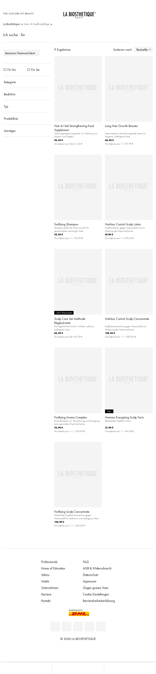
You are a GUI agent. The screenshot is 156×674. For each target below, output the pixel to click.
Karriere (46, 594)
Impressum (89, 581)
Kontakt (45, 601)
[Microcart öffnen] (148, 13)
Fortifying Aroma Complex (70, 417)
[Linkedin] (55, 626)
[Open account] (138, 13)
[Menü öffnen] (78, 668)
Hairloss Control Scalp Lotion (123, 224)
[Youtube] (78, 626)
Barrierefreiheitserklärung (99, 601)
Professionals (49, 562)
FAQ (86, 562)
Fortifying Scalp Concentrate (71, 512)
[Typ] (27, 106)
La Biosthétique (11, 24)
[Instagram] (89, 626)
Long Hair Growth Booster (121, 126)
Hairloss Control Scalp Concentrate (127, 319)
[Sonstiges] (27, 131)
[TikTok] (101, 626)
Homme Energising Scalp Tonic (124, 417)
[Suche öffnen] (130, 668)
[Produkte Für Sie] (28, 69)
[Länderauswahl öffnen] (128, 13)
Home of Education (53, 568)
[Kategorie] (27, 82)
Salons (45, 575)
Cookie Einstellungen (96, 594)
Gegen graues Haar (95, 588)
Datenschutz (90, 575)
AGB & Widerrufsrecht (97, 568)
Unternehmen (49, 588)
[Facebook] (67, 626)
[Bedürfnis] (27, 94)
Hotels (45, 581)
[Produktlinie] (27, 118)
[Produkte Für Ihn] (5, 69)
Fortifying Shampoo (66, 224)
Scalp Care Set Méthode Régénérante (69, 321)
